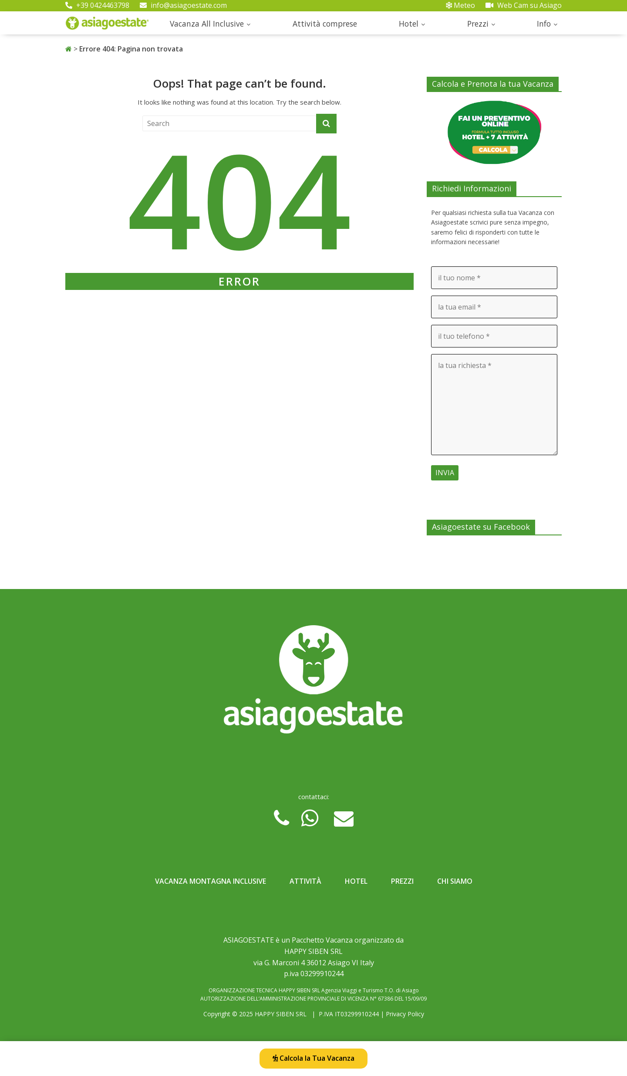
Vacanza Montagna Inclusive (210, 881)
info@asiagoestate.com (183, 5)
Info (544, 23)
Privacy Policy (405, 1014)
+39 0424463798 (97, 5)
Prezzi (478, 23)
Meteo (460, 5)
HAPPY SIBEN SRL (281, 1014)
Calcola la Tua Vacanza (313, 1058)
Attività (305, 881)
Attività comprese (325, 23)
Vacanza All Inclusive (207, 23)
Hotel (408, 23)
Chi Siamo (454, 881)
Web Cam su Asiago (523, 5)
